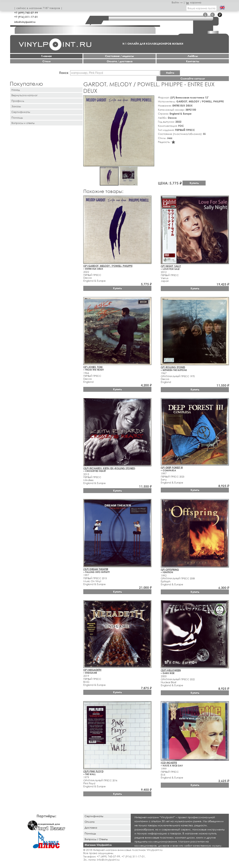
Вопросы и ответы (23, 123)
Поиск (63, 72)
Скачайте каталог (192, 78)
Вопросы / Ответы (96, 839)
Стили (46, 61)
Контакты (192, 61)
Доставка (91, 827)
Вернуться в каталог (24, 95)
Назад (15, 89)
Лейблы (193, 56)
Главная (46, 56)
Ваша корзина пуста (201, 8)
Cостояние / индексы (119, 56)
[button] (151, 99)
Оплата (90, 821)
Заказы (16, 106)
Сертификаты (20, 111)
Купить (194, 183)
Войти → (177, 2)
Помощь (17, 117)
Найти (170, 72)
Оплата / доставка (119, 61)
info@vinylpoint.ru (24, 21)
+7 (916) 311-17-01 (26, 16)
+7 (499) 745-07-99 (26, 12)
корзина (193, 2)
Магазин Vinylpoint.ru (98, 844)
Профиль (17, 100)
